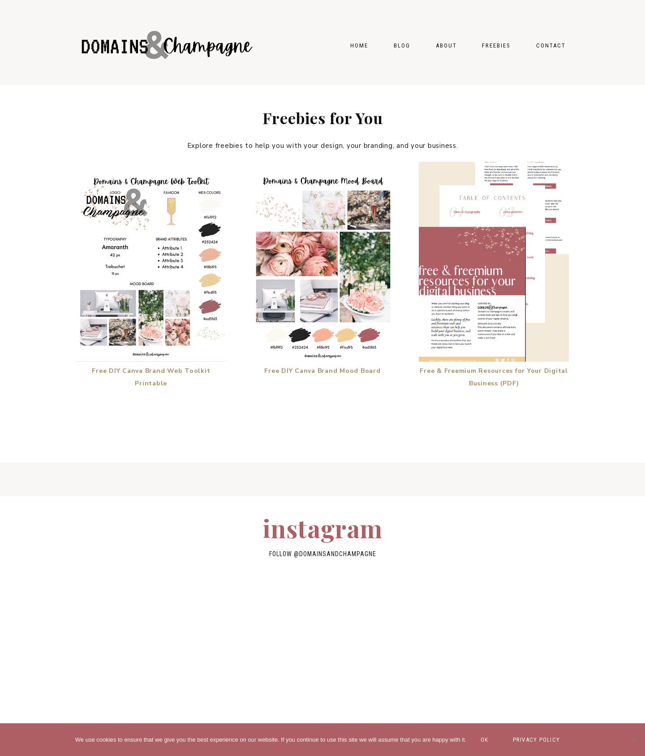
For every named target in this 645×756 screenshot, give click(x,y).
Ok (485, 739)
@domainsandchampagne (335, 553)
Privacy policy (536, 739)
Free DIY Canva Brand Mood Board (322, 371)
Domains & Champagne (165, 42)
